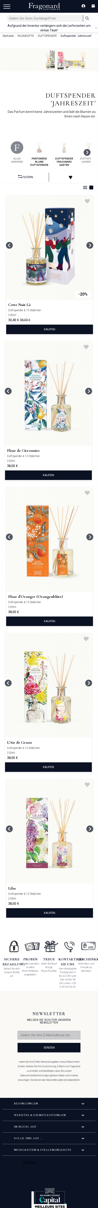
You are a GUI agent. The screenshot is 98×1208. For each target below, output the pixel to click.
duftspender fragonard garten (64, 154)
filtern (25, 177)
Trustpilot (30, 1163)
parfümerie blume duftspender (39, 154)
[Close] (96, 27)
